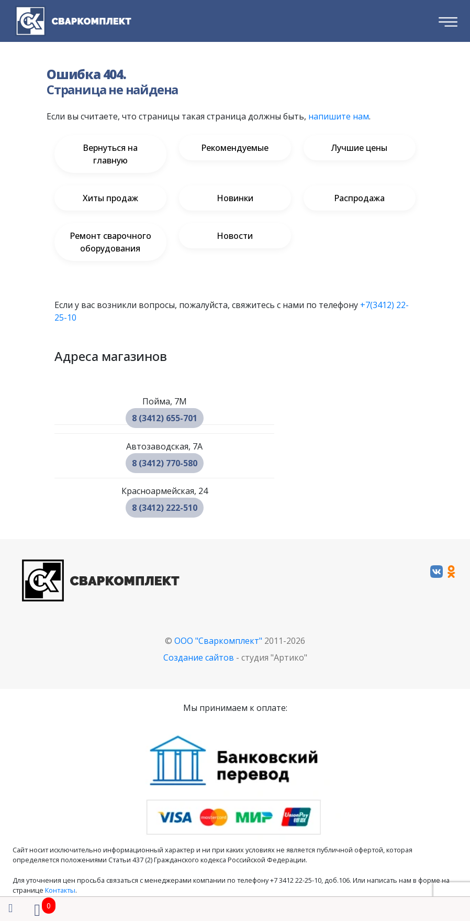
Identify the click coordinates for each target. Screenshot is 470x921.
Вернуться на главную (110, 154)
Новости (235, 236)
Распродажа (359, 198)
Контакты (60, 890)
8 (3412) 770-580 (164, 463)
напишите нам (338, 116)
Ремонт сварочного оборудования (110, 242)
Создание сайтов (198, 657)
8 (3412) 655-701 (164, 418)
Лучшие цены (359, 148)
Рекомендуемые (234, 148)
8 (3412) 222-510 (164, 507)
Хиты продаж (110, 198)
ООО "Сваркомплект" (218, 640)
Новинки (235, 198)
